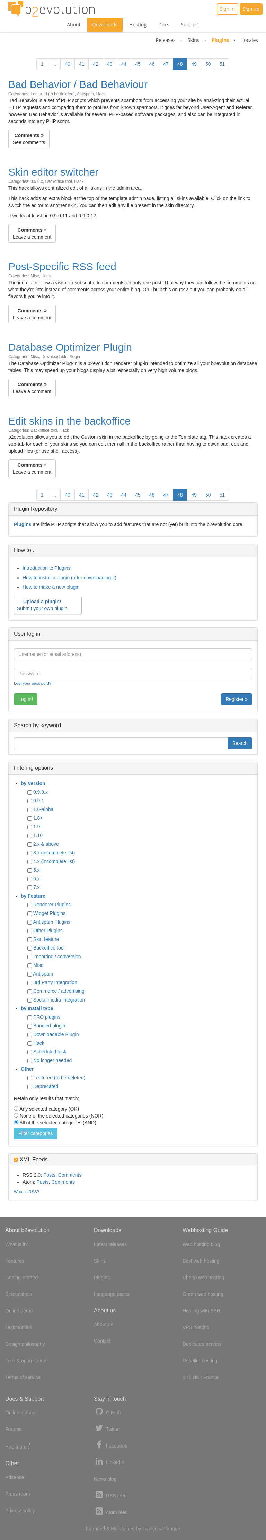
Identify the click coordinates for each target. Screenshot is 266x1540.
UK (196, 1377)
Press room (17, 1494)
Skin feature (46, 939)
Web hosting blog (201, 1244)
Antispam (85, 93)
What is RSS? (26, 1191)
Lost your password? (32, 683)
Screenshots (18, 1294)
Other (27, 1069)
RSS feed (110, 1494)
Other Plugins (48, 930)
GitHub (107, 1411)
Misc (34, 276)
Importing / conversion (57, 956)
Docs (163, 24)
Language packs (112, 1294)
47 (166, 64)
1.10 (38, 835)
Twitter (107, 1428)
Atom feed (111, 1511)
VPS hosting (196, 1327)
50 (208, 64)
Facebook (110, 1445)
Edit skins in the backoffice (69, 421)
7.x (36, 887)
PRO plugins (47, 1017)
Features (14, 1261)
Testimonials (18, 1327)
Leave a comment (32, 233)
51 (222, 64)
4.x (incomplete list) (54, 861)
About (73, 24)
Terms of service (23, 1377)
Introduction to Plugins (47, 568)
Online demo (19, 1311)
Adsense (14, 1477)
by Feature (33, 896)
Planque (171, 1528)
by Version (33, 783)
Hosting (138, 24)
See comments (29, 139)
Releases (166, 40)
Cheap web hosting (203, 1277)
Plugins (220, 40)
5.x (36, 870)
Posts (49, 1175)
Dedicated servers (202, 1344)
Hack (101, 93)
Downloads (104, 24)
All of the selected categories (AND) (57, 1122)
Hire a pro (17, 1446)
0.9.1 (38, 800)
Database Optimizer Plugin (70, 347)
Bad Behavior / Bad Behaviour (78, 84)
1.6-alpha (43, 809)
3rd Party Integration (55, 982)
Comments (70, 1175)
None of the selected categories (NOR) (61, 1116)
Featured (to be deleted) (52, 93)
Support (190, 24)
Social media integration (59, 1000)
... (54, 64)
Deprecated (45, 1086)
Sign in (227, 9)
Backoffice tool (58, 181)
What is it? (16, 1244)
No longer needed (52, 1060)
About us (103, 1324)
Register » (236, 699)
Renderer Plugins (52, 904)
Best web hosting (201, 1261)
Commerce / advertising (59, 991)
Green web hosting (203, 1294)
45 (138, 64)
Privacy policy (20, 1510)
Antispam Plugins (51, 922)
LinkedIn (109, 1461)
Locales (249, 40)
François (151, 1528)
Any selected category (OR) (49, 1109)
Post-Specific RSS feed (62, 266)
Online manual (20, 1412)
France (211, 1377)
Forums (13, 1429)
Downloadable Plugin (60, 356)
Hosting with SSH (201, 1311)
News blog (105, 1479)
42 (95, 64)
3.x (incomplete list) (54, 852)
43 (110, 64)
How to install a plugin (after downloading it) (69, 577)
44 (124, 64)
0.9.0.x (36, 181)
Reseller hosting (200, 1360)
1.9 (36, 826)
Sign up (251, 9)
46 (152, 64)
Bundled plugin (49, 1026)
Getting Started (21, 1277)
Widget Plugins (49, 913)
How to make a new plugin (51, 587)
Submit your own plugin (46, 605)
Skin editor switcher (53, 172)
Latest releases (110, 1244)
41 (82, 64)
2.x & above (46, 844)
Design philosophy (25, 1344)
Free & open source (26, 1360)
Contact (102, 1341)
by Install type (37, 1008)
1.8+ (38, 818)
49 (194, 64)
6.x (36, 878)
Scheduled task (49, 1051)
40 (67, 64)
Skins (194, 40)
